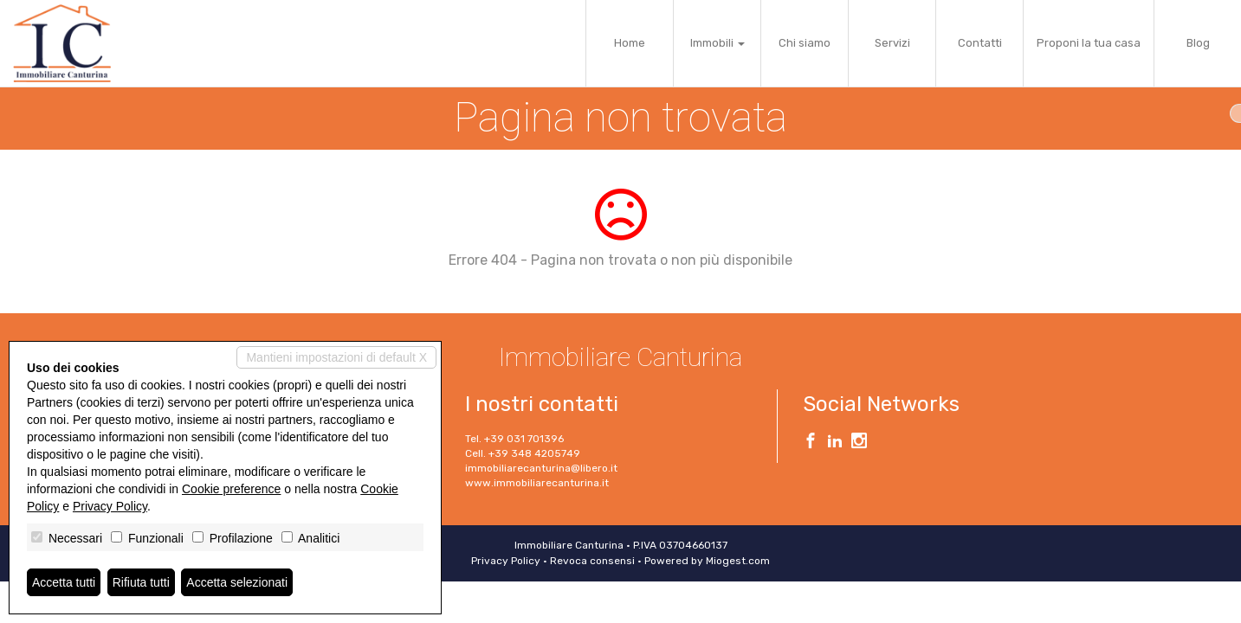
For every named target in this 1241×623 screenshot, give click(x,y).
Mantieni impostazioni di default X (336, 357)
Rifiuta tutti (141, 582)
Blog (1198, 42)
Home (629, 42)
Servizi (892, 42)
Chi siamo (805, 42)
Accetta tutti (63, 582)
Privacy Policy (505, 561)
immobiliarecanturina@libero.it (541, 468)
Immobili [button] (717, 42)
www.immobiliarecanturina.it (537, 483)
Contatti (980, 42)
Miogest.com (738, 561)
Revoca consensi (592, 561)
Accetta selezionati (237, 582)
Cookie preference (231, 489)
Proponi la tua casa (1089, 42)
